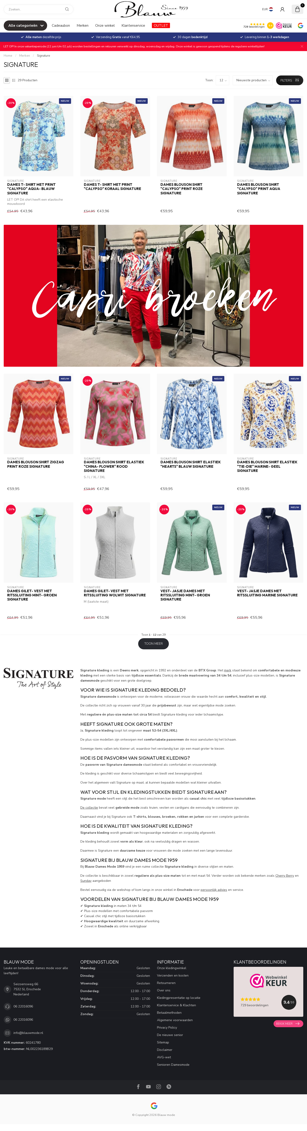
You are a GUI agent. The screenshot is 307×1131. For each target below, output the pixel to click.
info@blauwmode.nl (28, 1033)
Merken (82, 25)
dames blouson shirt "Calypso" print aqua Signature (258, 189)
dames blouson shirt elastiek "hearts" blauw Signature (190, 464)
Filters (290, 80)
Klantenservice (133, 25)
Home (8, 56)
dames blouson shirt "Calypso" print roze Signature (181, 189)
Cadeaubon (61, 25)
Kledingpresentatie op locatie (178, 998)
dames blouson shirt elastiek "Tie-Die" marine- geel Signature (267, 466)
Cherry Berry (284, 875)
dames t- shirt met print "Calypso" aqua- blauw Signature (31, 189)
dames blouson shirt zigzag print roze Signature (35, 464)
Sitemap (163, 1042)
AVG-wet (164, 1057)
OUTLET (161, 25)
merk (227, 670)
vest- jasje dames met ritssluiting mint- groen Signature (185, 595)
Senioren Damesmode (173, 1064)
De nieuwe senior (170, 1035)
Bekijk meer (287, 1023)
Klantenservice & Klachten (176, 1005)
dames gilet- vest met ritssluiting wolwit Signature (115, 593)
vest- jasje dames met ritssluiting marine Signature (267, 593)
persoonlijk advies (214, 890)
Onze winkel (105, 25)
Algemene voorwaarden (175, 1020)
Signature (43, 56)
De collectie (89, 807)
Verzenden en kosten (173, 975)
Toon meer (153, 643)
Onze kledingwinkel (171, 968)
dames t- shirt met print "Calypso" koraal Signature (112, 187)
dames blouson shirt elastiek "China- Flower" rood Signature (114, 466)
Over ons (163, 990)
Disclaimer (164, 1050)
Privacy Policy (167, 1027)
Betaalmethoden (169, 1012)
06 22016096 (23, 1006)
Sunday (85, 881)
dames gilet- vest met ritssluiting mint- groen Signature (32, 595)
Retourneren (166, 983)
